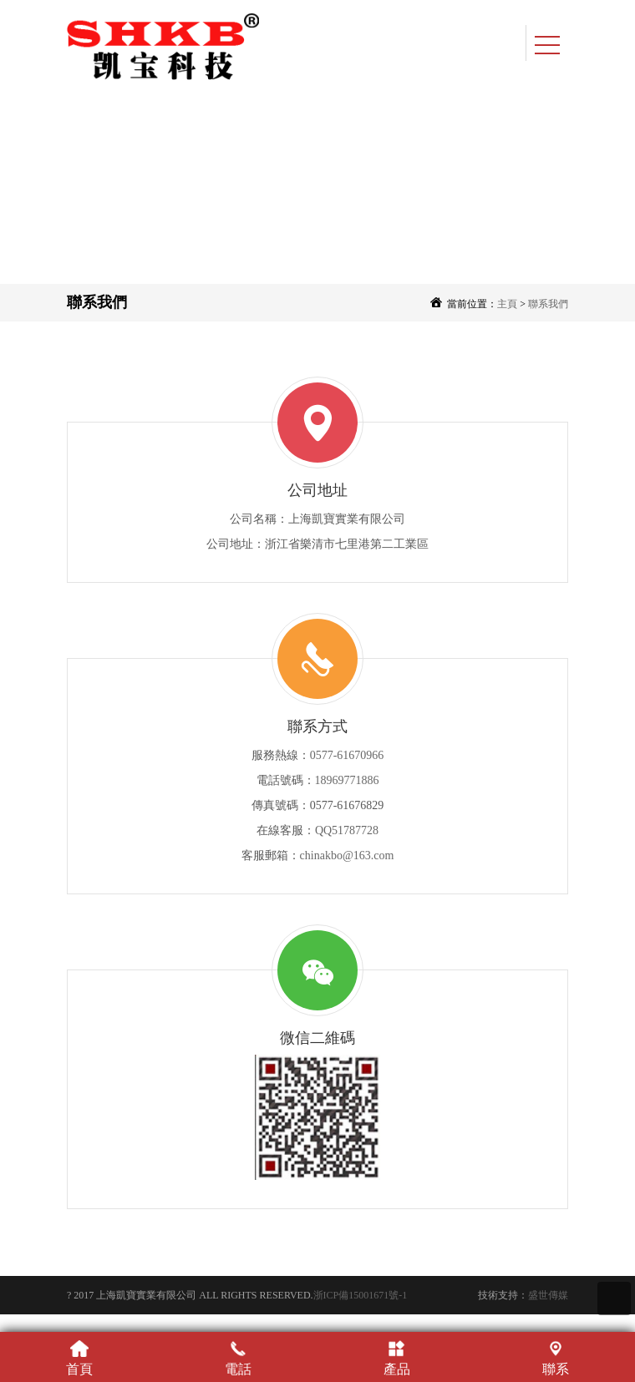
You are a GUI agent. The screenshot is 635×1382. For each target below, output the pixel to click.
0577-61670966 (347, 755)
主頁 (507, 304)
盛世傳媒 (548, 1295)
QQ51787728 (346, 830)
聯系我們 (548, 304)
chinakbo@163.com (347, 855)
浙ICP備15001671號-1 (360, 1295)
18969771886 (347, 780)
